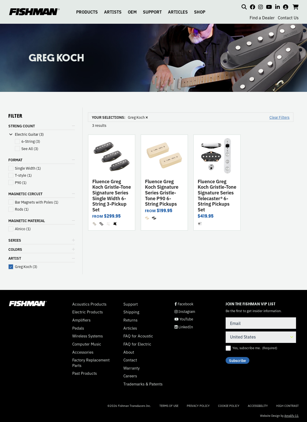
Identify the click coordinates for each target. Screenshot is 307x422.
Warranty (131, 368)
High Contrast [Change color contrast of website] (287, 405)
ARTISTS (113, 12)
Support (130, 304)
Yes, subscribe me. (254, 348)
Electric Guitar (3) (29, 134)
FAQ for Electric (137, 344)
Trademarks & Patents (142, 384)
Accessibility (258, 405)
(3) (30, 141)
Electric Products (87, 311)
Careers (130, 375)
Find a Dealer (262, 17)
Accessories (82, 352)
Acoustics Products (89, 304)
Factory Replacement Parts (91, 362)
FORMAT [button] (15, 159)
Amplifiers (81, 320)
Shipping (131, 311)
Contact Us (288, 17)
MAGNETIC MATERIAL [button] (26, 220)
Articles (130, 328)
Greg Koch (138, 117)
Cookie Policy (228, 405)
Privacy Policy (198, 405)
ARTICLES (178, 12)
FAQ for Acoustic (138, 335)
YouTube (183, 319)
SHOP (199, 12)
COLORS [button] (15, 249)
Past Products (84, 373)
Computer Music (86, 344)
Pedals (78, 328)
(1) (28, 168)
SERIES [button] (14, 240)
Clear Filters (279, 117)
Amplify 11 (291, 415)
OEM (132, 12)
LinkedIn (183, 326)
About (128, 352)
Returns (130, 320)
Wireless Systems (87, 335)
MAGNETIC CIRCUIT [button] (25, 193)
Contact (130, 359)
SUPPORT (152, 12)
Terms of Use (168, 405)
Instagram (184, 311)
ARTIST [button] (14, 258)
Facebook (183, 303)
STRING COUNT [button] (21, 125)
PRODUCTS (87, 12)
